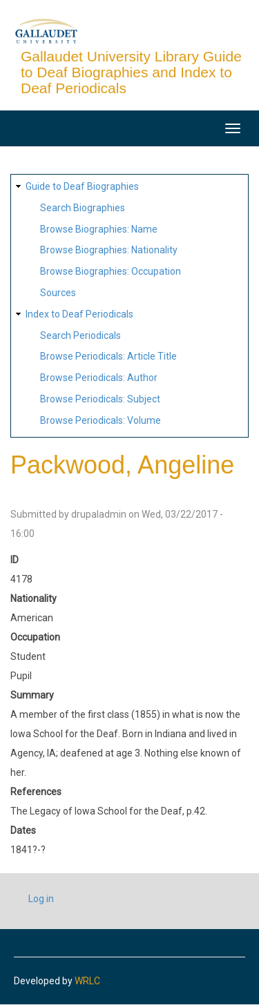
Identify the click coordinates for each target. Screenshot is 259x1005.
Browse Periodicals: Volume (100, 420)
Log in (41, 898)
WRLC (87, 980)
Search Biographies (82, 207)
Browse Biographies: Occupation (110, 271)
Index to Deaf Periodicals (79, 314)
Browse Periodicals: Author (98, 377)
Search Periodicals (80, 335)
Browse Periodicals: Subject (100, 398)
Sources (58, 292)
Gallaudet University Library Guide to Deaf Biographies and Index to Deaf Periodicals (131, 72)
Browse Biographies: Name (98, 229)
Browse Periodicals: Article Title (108, 356)
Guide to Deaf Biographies (82, 186)
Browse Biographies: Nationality (109, 249)
